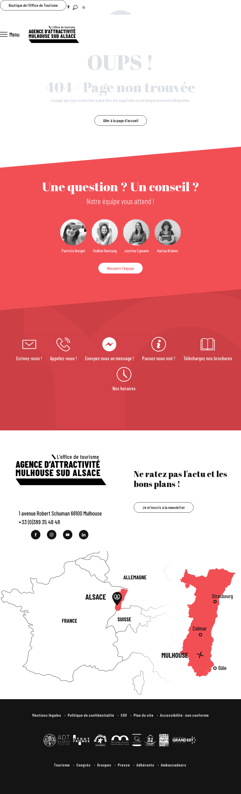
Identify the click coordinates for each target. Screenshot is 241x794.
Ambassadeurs (174, 764)
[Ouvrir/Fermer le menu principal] (9, 34)
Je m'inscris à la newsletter (163, 507)
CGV (124, 715)
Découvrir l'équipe (120, 268)
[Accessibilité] (68, 7)
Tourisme (62, 764)
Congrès (83, 764)
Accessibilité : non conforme (184, 715)
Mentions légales (47, 715)
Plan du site (143, 715)
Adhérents (145, 764)
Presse (124, 764)
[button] (75, 7)
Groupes (104, 764)
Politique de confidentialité (91, 715)
